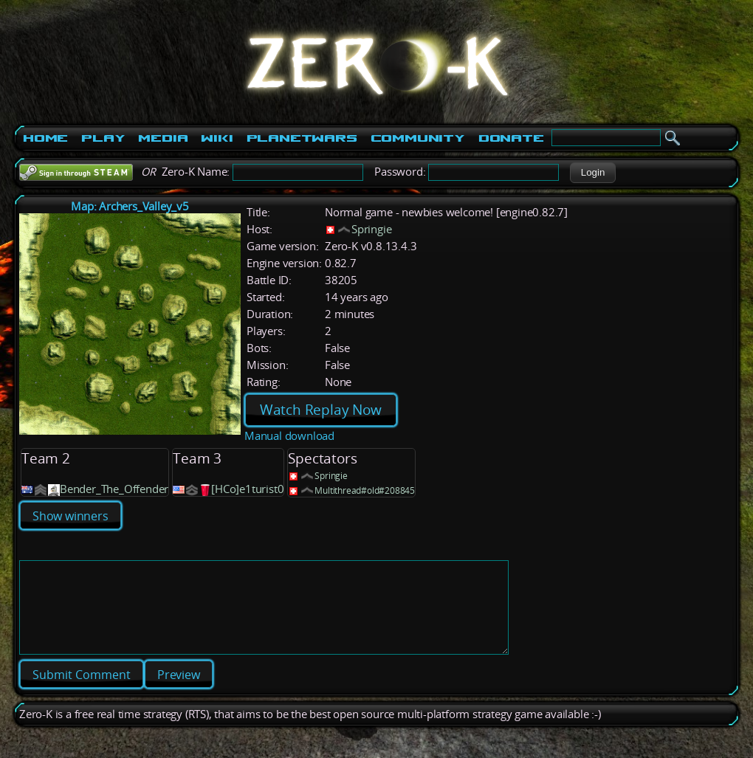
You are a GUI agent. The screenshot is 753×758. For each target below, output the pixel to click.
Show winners (70, 516)
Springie (371, 229)
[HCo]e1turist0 (247, 489)
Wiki (217, 138)
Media (163, 138)
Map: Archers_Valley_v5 (130, 206)
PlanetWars (302, 138)
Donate (511, 138)
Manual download (289, 436)
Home (45, 138)
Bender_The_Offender (114, 489)
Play (103, 138)
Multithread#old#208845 (364, 490)
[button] (592, 172)
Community (418, 138)
